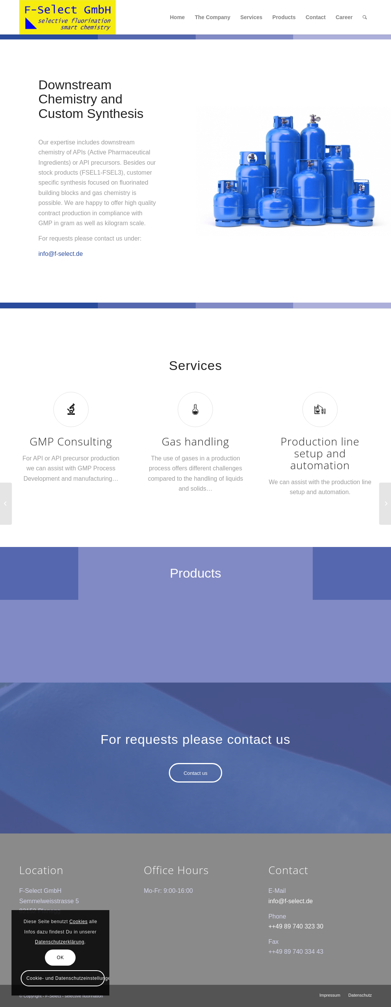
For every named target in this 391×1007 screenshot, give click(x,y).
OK (60, 957)
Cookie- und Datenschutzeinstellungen (65, 978)
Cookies (78, 921)
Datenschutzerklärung (59, 942)
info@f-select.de (60, 254)
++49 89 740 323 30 (295, 926)
